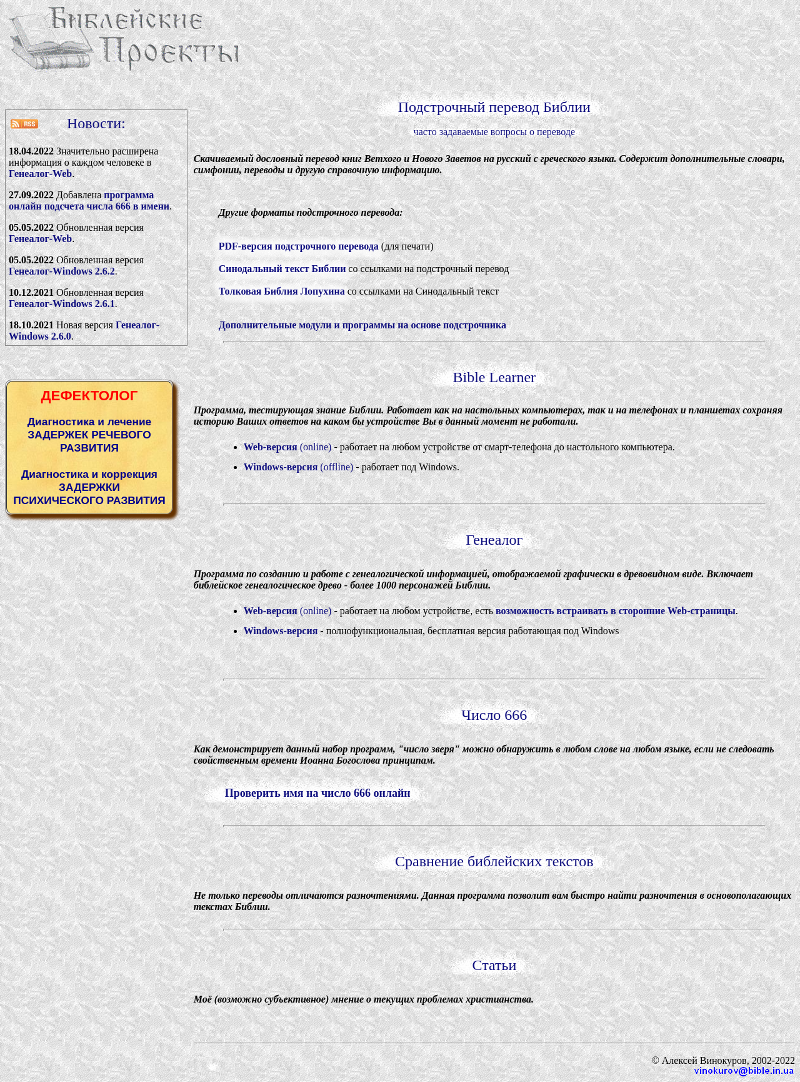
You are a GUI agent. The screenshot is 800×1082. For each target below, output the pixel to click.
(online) (288, 447)
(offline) (299, 467)
